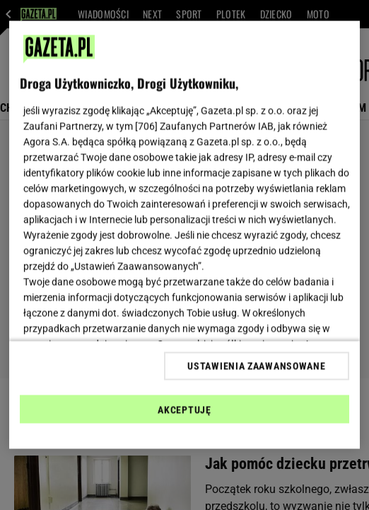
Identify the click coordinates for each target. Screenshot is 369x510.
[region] (184, 235)
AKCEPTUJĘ (184, 409)
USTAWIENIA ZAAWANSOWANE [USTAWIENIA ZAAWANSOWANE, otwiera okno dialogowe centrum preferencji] (256, 365)
